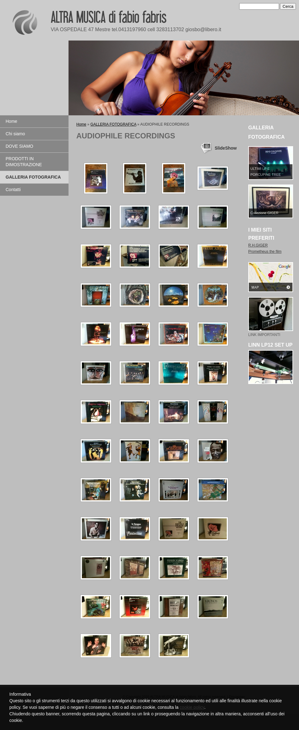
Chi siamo (15, 133)
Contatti (13, 189)
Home (11, 121)
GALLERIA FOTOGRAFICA (33, 177)
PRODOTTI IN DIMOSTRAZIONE (24, 161)
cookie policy (192, 707)
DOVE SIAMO (19, 146)
